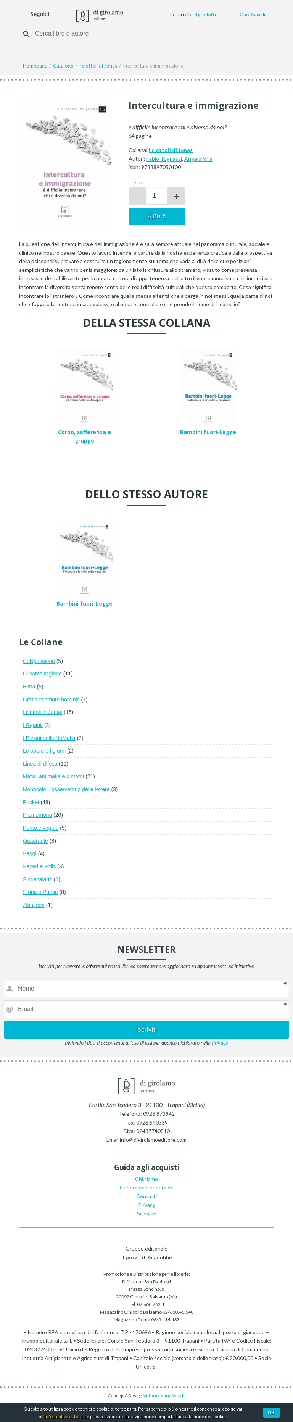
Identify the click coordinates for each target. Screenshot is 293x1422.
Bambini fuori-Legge (208, 432)
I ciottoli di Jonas (43, 712)
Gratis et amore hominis (51, 699)
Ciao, (252, 14)
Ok (271, 1413)
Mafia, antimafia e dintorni (53, 776)
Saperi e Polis (39, 866)
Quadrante (35, 841)
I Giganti (33, 725)
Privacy (220, 1042)
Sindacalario (37, 879)
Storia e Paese (40, 892)
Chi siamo (146, 1179)
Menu (11, 14)
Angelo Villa (198, 158)
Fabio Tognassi (164, 158)
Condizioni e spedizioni (147, 1187)
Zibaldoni (34, 905)
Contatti (146, 1196)
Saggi (30, 853)
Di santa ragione (42, 674)
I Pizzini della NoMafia (49, 738)
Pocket (31, 802)
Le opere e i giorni (44, 751)
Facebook (56, 14)
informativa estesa (64, 1416)
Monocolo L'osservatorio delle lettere (66, 789)
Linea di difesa (40, 764)
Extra (29, 687)
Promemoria (37, 815)
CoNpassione (39, 661)
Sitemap (146, 1213)
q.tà (139, 182)
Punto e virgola (40, 828)
